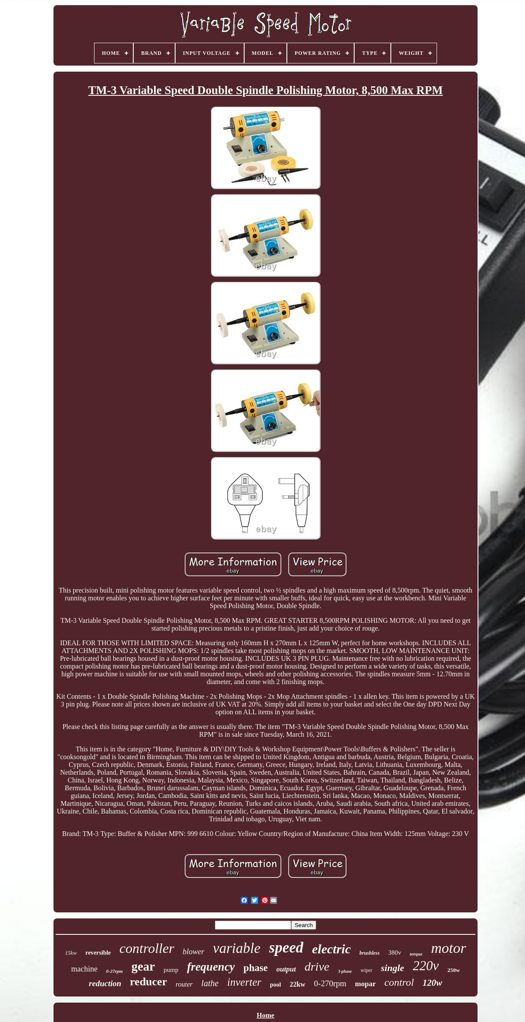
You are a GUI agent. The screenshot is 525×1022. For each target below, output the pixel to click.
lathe (210, 983)
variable (237, 948)
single (392, 967)
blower (193, 951)
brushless (369, 953)
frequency (211, 966)
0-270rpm (330, 983)
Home (265, 1015)
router (184, 984)
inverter (244, 982)
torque (416, 953)
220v (426, 965)
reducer (148, 981)
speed (286, 947)
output (286, 969)
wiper (366, 970)
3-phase (345, 971)
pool (275, 984)
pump (170, 969)
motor (448, 948)
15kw (70, 952)
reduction (105, 983)
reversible (98, 952)
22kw (297, 984)
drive (317, 966)
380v (394, 952)
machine (84, 969)
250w (453, 970)
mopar (365, 984)
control (399, 982)
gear (143, 966)
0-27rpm (114, 971)
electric (331, 949)
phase (255, 967)
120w (432, 983)
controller (146, 948)
